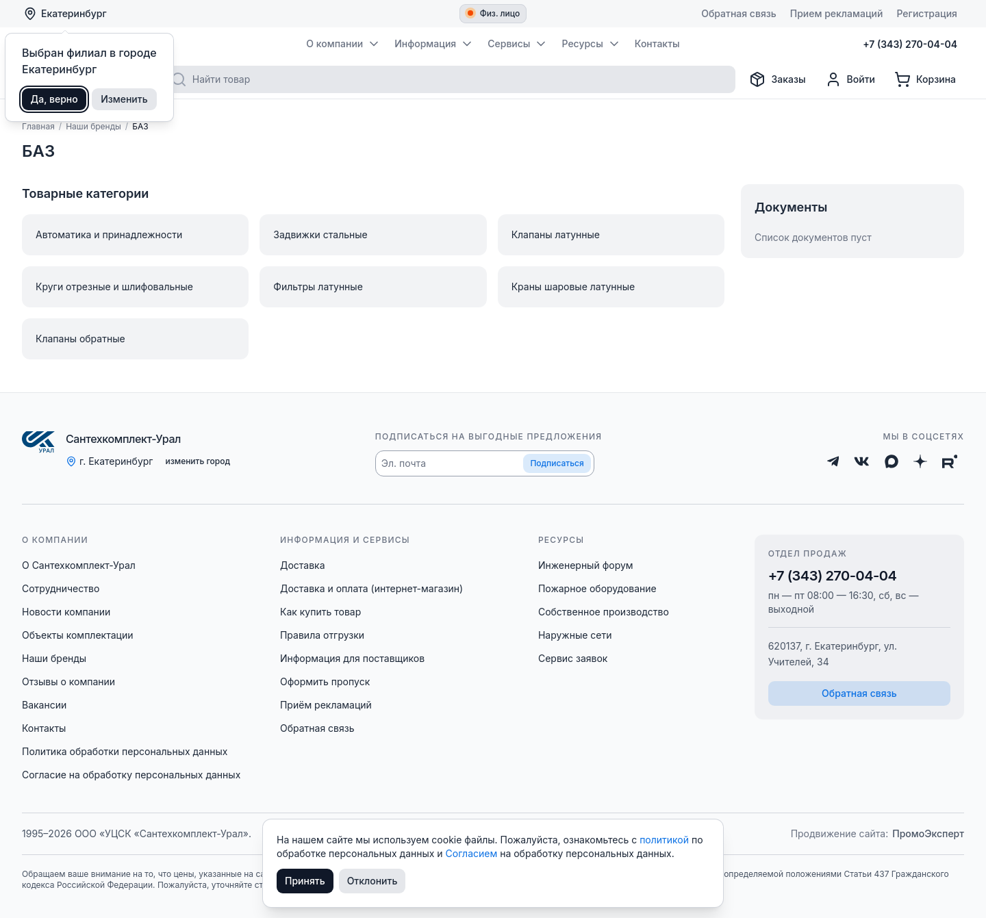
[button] (484, 463)
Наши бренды (54, 658)
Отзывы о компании (68, 681)
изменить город (197, 461)
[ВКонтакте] (861, 461)
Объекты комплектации (77, 635)
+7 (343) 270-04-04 (832, 576)
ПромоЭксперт (928, 833)
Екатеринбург (65, 14)
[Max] (891, 461)
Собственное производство (603, 611)
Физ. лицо (494, 13)
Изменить (124, 99)
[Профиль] (850, 79)
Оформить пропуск (325, 681)
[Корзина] (925, 79)
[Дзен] (920, 461)
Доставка (302, 565)
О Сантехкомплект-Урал (79, 565)
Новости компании (66, 611)
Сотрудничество (60, 588)
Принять (305, 881)
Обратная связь (317, 728)
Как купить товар (320, 611)
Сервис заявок (573, 658)
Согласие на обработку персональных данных (131, 774)
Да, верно (54, 99)
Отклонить (372, 881)
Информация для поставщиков (352, 658)
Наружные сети (575, 635)
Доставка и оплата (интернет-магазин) (371, 588)
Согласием (473, 853)
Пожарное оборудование (597, 588)
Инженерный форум (585, 565)
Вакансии (44, 705)
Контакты (44, 728)
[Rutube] (950, 461)
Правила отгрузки (322, 635)
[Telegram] (833, 461)
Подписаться (556, 463)
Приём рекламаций (326, 705)
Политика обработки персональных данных (124, 751)
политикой (666, 839)
